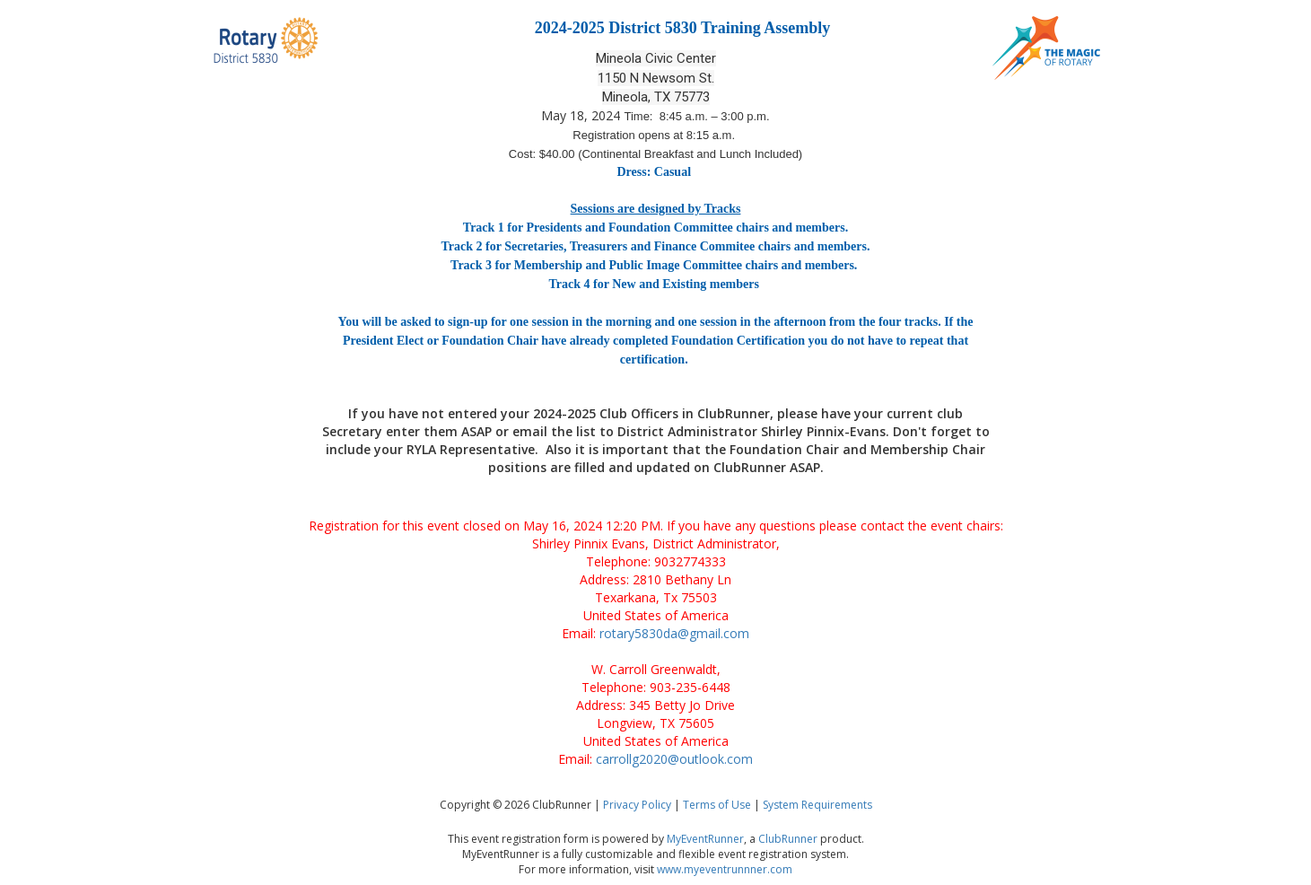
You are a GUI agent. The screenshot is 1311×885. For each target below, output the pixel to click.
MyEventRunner (705, 838)
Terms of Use (717, 804)
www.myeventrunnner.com (724, 869)
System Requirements (817, 804)
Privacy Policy (637, 804)
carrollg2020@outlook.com (674, 758)
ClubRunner (787, 838)
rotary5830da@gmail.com (674, 633)
